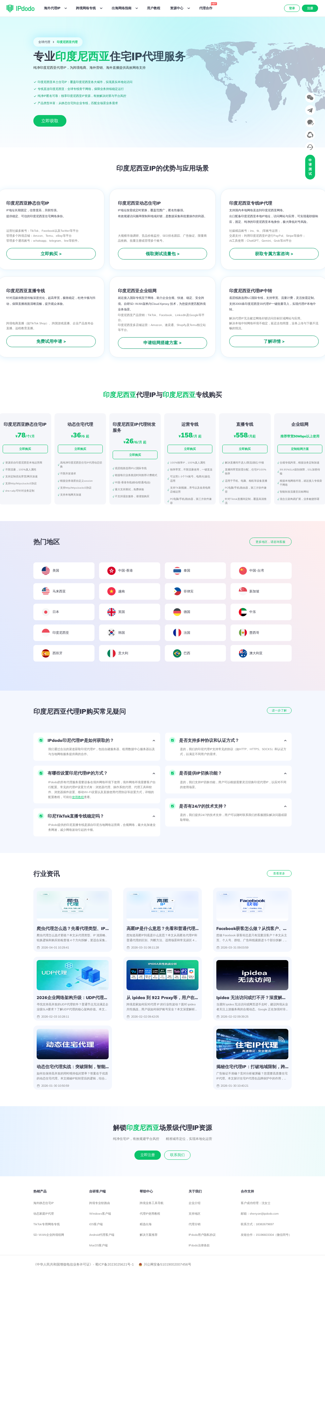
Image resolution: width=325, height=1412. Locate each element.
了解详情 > (274, 341)
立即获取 (49, 120)
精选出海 (146, 1226)
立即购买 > (51, 253)
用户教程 (153, 8)
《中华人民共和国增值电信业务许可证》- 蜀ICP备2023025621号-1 (83, 1267)
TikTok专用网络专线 (46, 1226)
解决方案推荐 (149, 1237)
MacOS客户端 (98, 1247)
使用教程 (78, 797)
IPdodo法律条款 (199, 1247)
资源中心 (176, 8)
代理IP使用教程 (150, 1216)
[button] (97, 740)
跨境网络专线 (86, 8)
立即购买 (25, 449)
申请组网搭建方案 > (162, 342)
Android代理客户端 (101, 1237)
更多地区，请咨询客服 (270, 542)
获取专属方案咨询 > (274, 253)
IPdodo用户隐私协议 (202, 1237)
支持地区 (194, 1216)
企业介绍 (194, 1205)
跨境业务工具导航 (151, 1205)
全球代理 (44, 42)
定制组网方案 (300, 449)
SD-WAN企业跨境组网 (48, 1237)
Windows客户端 (100, 1216)
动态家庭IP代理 (43, 1216)
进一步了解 (279, 710)
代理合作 (206, 7)
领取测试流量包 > (163, 253)
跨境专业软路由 (99, 1205)
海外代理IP (52, 8)
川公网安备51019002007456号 (165, 1267)
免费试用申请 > (51, 341)
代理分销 (194, 1226)
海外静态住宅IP (43, 1205)
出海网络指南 (121, 8)
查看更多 (279, 873)
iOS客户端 (96, 1226)
